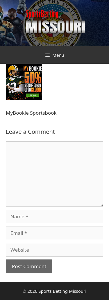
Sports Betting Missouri (62, 291)
